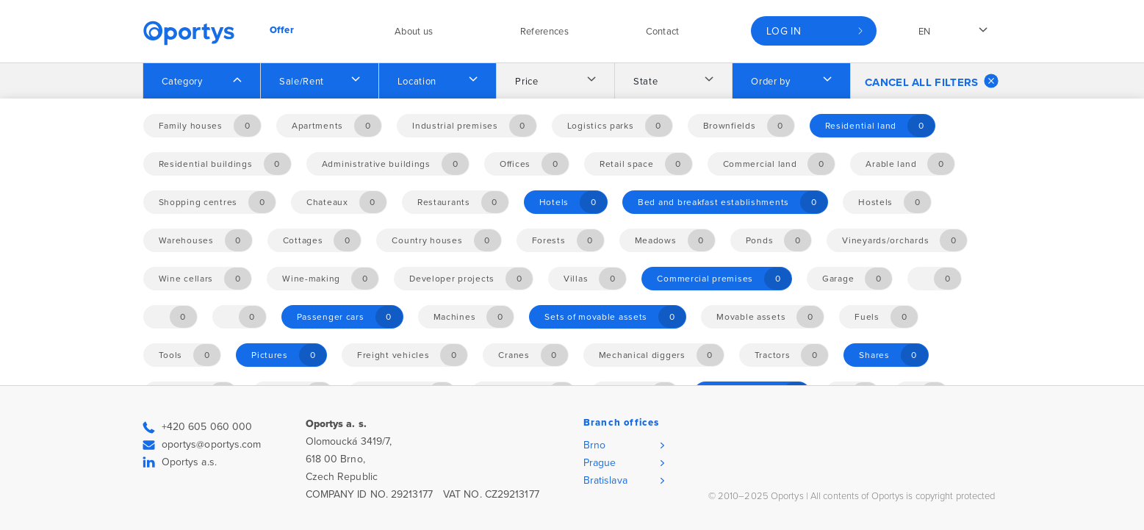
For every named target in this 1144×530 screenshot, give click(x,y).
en (924, 31)
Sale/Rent (301, 81)
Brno (594, 445)
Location (416, 81)
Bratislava (605, 480)
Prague (599, 462)
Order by (770, 81)
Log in (783, 31)
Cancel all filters (932, 80)
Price (526, 81)
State (645, 81)
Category (182, 81)
